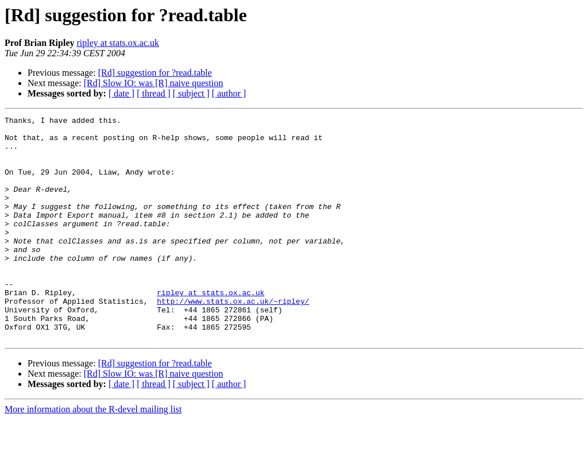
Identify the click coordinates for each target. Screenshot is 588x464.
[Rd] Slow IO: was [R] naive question (153, 83)
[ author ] (229, 93)
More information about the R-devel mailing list (93, 454)
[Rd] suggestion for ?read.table (155, 73)
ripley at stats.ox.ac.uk (117, 43)
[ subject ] (191, 93)
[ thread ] (154, 93)
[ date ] (121, 93)
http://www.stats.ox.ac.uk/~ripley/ (233, 339)
